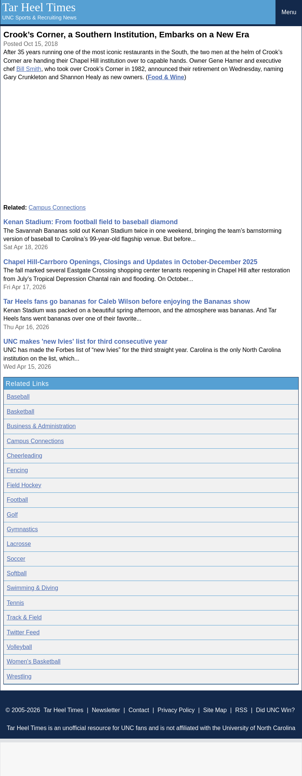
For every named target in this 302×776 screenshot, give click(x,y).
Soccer (16, 559)
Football (17, 500)
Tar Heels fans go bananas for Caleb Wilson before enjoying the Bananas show (126, 301)
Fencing (17, 470)
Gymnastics (22, 529)
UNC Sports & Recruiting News (39, 18)
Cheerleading (24, 455)
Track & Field (24, 617)
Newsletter (106, 710)
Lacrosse (19, 544)
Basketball (20, 411)
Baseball (18, 396)
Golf (12, 514)
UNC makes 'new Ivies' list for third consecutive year (85, 341)
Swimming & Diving (32, 588)
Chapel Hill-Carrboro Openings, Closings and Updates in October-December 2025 (130, 262)
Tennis (15, 603)
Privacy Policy (176, 710)
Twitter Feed (23, 632)
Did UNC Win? (275, 710)
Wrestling (19, 676)
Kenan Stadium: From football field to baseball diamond (90, 222)
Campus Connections (57, 207)
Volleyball (19, 647)
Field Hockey (24, 485)
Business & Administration (41, 426)
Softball (17, 573)
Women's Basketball (33, 661)
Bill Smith (28, 69)
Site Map (215, 710)
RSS (241, 710)
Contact (138, 710)
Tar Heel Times (39, 7)
